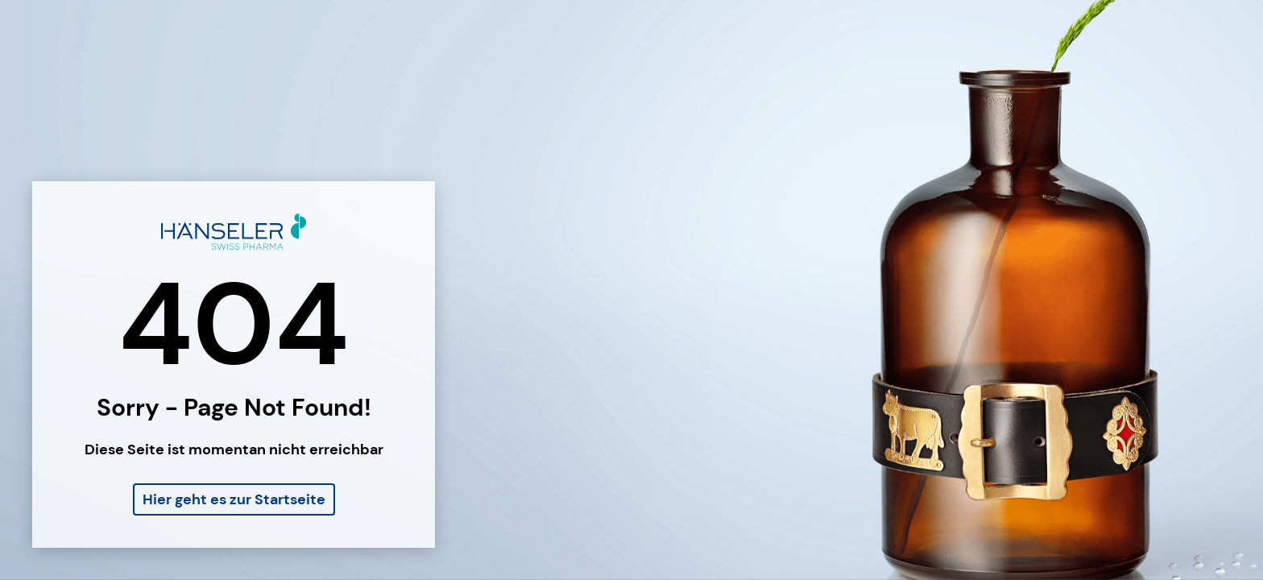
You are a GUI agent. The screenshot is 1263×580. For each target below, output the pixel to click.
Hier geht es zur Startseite (234, 499)
